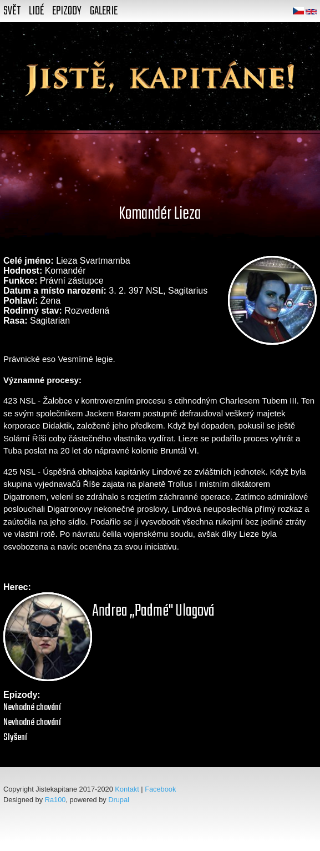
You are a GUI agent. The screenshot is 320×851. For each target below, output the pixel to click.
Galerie (104, 11)
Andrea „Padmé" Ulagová (153, 611)
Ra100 (55, 799)
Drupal (118, 799)
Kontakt (127, 789)
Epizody (67, 11)
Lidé (36, 11)
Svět (12, 11)
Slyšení (15, 737)
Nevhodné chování (32, 707)
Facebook (160, 789)
